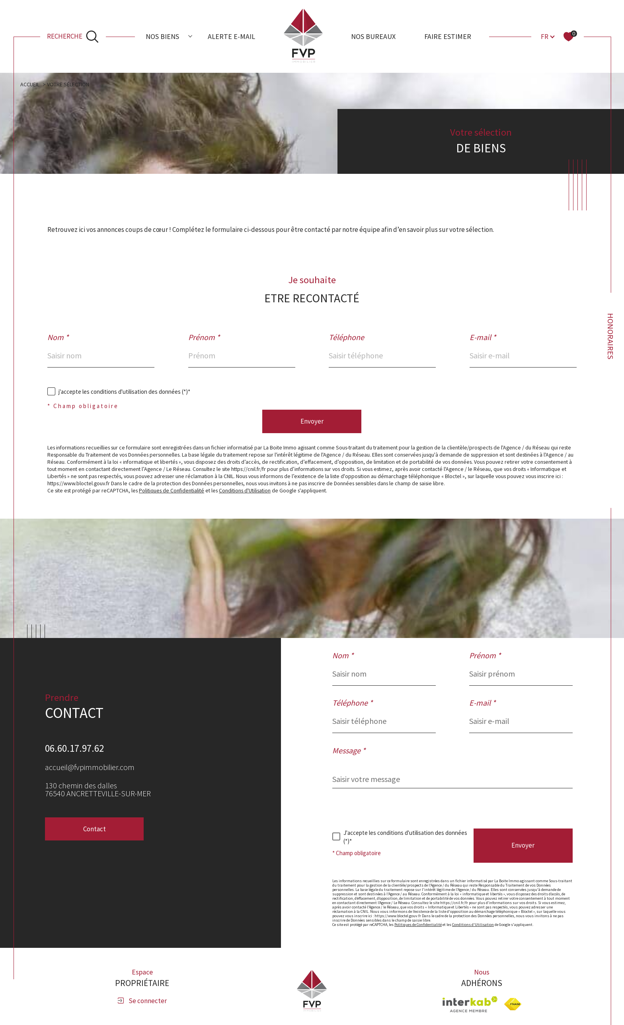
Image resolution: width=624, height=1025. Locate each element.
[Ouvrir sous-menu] (190, 35)
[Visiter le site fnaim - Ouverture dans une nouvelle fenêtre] (512, 1004)
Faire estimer (447, 36)
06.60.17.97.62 (74, 748)
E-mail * (483, 337)
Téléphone (346, 337)
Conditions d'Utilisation (245, 490)
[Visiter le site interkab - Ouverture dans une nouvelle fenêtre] (470, 1004)
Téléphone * (352, 703)
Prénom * (204, 337)
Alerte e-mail (231, 36)
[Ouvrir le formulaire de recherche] (73, 36)
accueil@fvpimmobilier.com (90, 767)
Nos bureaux (373, 36)
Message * (348, 751)
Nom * (57, 337)
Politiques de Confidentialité (171, 490)
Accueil (29, 84)
